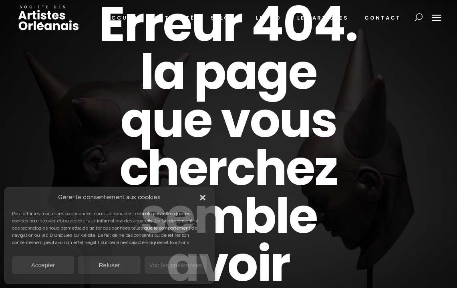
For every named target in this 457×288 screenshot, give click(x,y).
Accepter (43, 265)
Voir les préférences (175, 265)
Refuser (109, 265)
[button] (203, 198)
